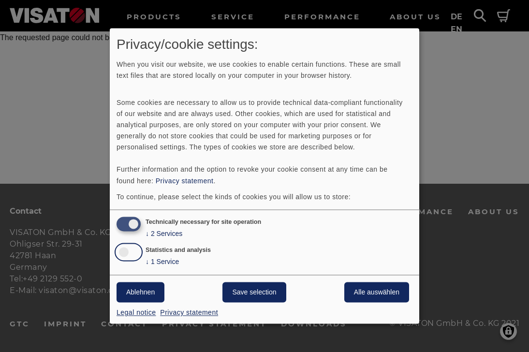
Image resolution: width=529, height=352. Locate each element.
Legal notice (136, 313)
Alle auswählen (376, 292)
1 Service (162, 262)
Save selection (254, 292)
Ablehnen (140, 292)
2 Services (164, 234)
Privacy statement (185, 181)
